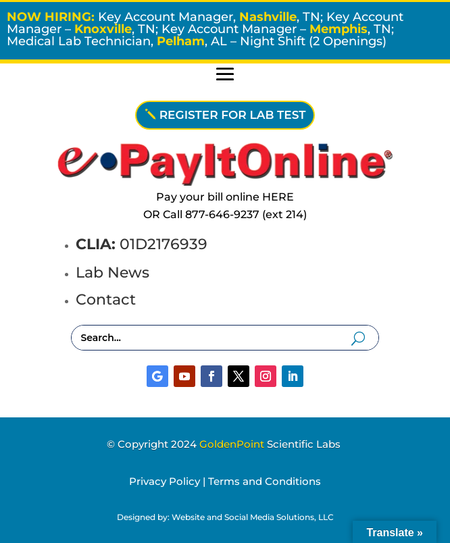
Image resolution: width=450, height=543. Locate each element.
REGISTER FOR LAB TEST (232, 115)
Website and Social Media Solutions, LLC (253, 517)
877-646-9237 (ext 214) (246, 214)
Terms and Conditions (264, 481)
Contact (106, 299)
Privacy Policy (164, 481)
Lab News (112, 272)
